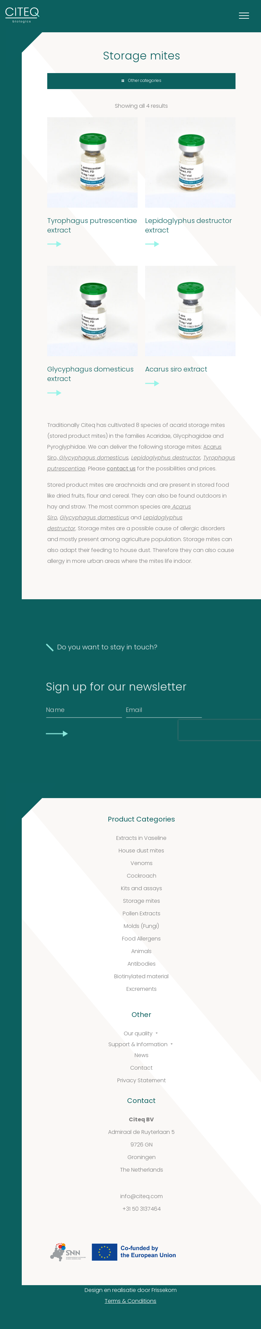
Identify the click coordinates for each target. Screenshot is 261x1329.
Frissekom (164, 1290)
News (142, 1055)
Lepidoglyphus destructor (166, 458)
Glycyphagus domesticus (93, 458)
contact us (121, 469)
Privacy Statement (141, 1081)
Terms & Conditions (130, 1301)
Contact (141, 1068)
